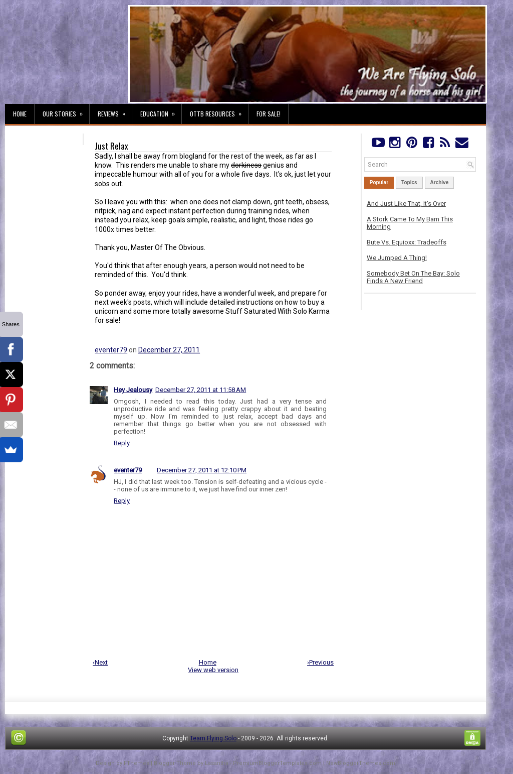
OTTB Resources (219, 111)
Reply (122, 443)
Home (20, 113)
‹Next (100, 662)
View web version (213, 670)
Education (160, 111)
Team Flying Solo (213, 738)
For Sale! (268, 113)
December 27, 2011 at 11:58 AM (200, 390)
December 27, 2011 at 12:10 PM (201, 470)
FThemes (136, 763)
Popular (379, 182)
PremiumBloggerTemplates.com (277, 763)
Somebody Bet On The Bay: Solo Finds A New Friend (413, 277)
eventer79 (111, 350)
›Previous (320, 662)
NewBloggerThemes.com (360, 763)
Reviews (115, 111)
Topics (409, 182)
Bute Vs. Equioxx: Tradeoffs (406, 242)
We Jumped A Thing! (397, 258)
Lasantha (216, 763)
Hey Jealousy (133, 390)
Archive (439, 182)
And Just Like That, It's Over (406, 203)
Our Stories (66, 111)
